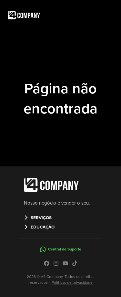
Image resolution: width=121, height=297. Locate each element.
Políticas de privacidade (72, 282)
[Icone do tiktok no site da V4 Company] (74, 263)
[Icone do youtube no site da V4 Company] (65, 263)
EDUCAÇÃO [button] (43, 227)
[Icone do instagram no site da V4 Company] (56, 263)
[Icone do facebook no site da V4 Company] (46, 263)
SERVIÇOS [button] (41, 217)
